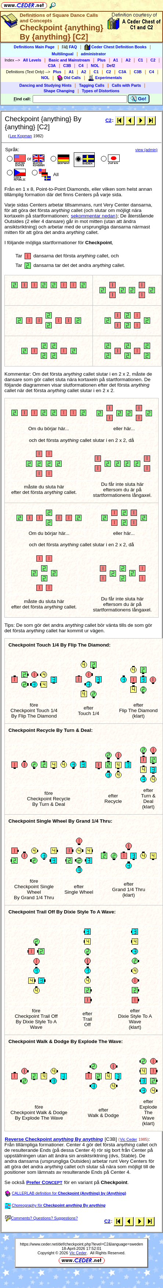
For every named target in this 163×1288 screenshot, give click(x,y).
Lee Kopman (21, 136)
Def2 (110, 65)
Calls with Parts (126, 85)
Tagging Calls (91, 85)
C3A (51, 65)
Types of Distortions (100, 91)
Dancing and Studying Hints (45, 85)
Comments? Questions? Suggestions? (41, 1218)
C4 (81, 65)
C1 (140, 60)
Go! (138, 99)
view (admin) (146, 150)
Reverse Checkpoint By (54, 1139)
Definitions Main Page (34, 47)
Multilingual (62, 54)
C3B (67, 65)
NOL (95, 65)
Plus (101, 60)
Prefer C (44, 1182)
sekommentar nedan (93, 216)
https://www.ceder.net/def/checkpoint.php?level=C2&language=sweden (81, 1244)
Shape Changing (59, 91)
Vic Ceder (128, 1139)
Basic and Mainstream (69, 60)
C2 (153, 60)
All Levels (32, 60)
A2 (128, 60)
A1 (115, 60)
